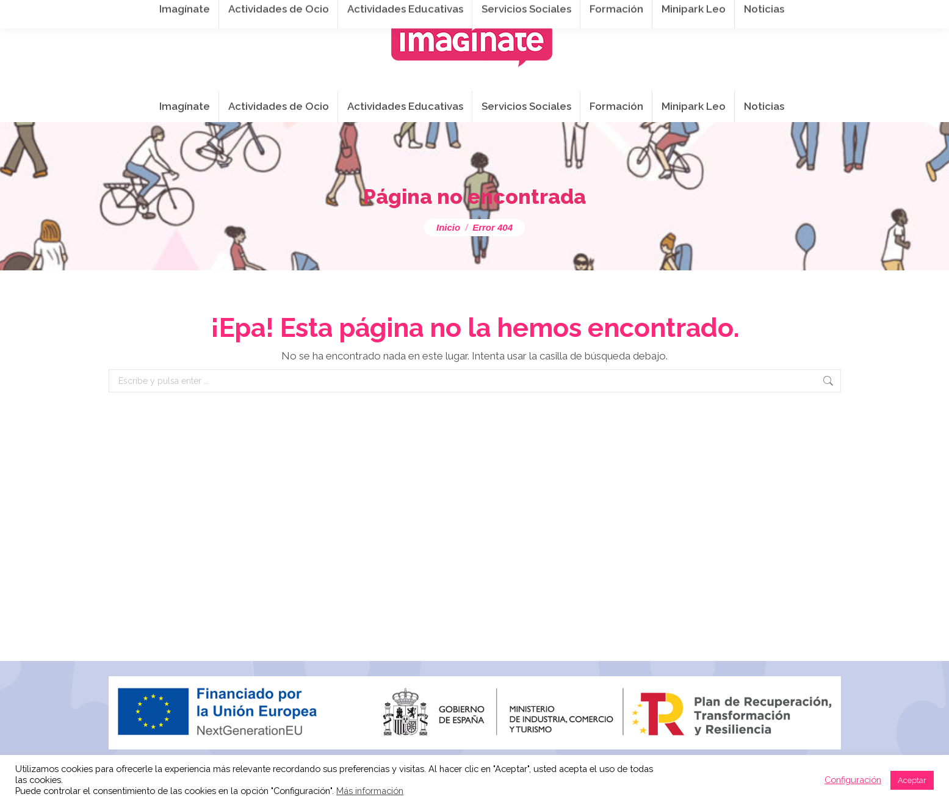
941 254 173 (312, 13)
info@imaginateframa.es (415, 13)
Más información (369, 790)
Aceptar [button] (912, 780)
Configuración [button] (853, 779)
